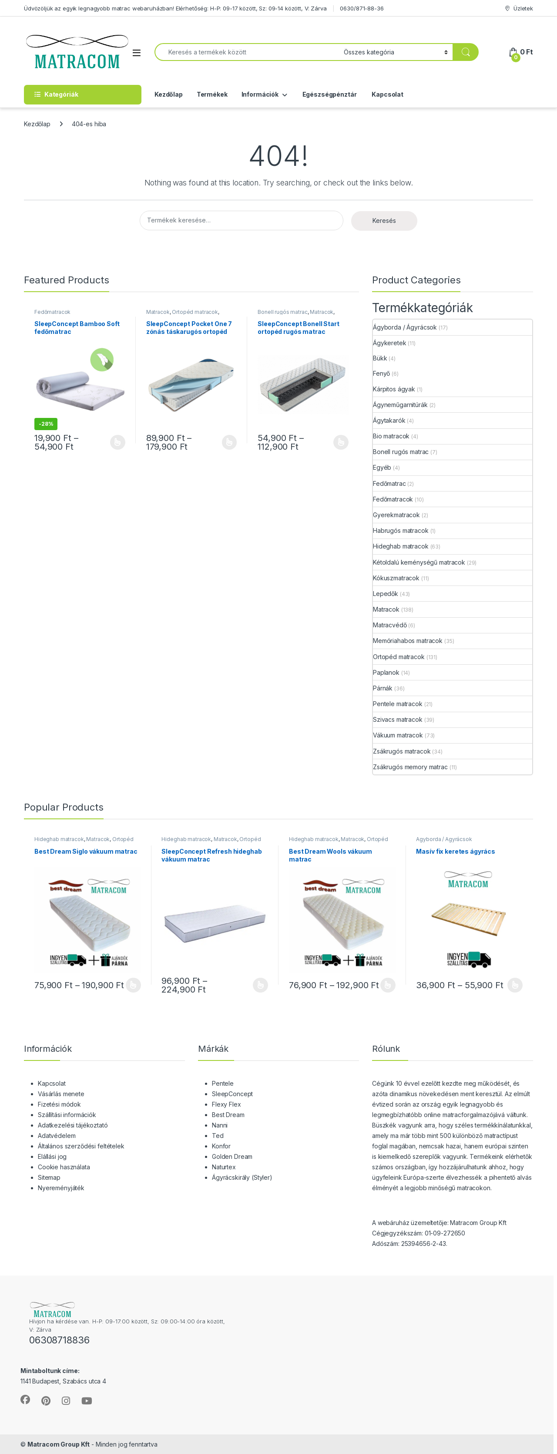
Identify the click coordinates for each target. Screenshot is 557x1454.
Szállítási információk (67, 1114)
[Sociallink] (25, 1399)
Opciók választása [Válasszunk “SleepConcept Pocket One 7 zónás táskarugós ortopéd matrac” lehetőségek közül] (229, 442)
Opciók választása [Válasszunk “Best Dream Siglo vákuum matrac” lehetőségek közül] (133, 985)
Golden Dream (232, 1156)
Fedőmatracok (52, 312)
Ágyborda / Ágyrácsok (405, 327)
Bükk (380, 358)
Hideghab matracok (401, 546)
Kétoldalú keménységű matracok (419, 562)
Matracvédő (390, 625)
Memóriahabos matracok (408, 640)
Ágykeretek (389, 343)
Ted (218, 1135)
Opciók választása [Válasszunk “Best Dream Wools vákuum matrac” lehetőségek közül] (388, 985)
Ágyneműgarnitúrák (400, 404)
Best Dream (228, 1114)
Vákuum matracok (398, 735)
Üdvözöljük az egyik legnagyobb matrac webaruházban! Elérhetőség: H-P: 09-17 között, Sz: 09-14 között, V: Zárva (175, 8)
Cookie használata (64, 1167)
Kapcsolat (386, 94)
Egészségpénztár (329, 94)
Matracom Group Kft (58, 1444)
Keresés (384, 220)
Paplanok (386, 672)
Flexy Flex (226, 1104)
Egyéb (382, 467)
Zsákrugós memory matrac (410, 767)
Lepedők (385, 593)
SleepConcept (232, 1093)
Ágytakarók (389, 420)
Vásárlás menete (61, 1093)
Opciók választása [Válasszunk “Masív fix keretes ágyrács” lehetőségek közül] (515, 985)
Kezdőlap (168, 94)
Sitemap (49, 1177)
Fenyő (381, 373)
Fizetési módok (59, 1104)
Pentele (223, 1083)
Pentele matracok (398, 703)
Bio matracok (391, 436)
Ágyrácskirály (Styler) (242, 1177)
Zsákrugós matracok (401, 751)
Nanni (220, 1125)
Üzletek (518, 8)
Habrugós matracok (401, 530)
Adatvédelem (56, 1135)
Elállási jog (52, 1156)
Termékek (212, 94)
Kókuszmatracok (396, 578)
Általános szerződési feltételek (81, 1146)
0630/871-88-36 (361, 8)
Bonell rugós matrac (282, 312)
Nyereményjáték (61, 1187)
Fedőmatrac (389, 483)
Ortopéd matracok (195, 312)
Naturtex (224, 1167)
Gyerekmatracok (396, 514)
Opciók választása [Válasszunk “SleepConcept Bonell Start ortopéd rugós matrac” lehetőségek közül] (341, 442)
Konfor (221, 1146)
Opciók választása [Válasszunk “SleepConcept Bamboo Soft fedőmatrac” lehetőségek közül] (117, 442)
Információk (260, 94)
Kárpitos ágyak (394, 389)
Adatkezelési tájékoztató (73, 1125)
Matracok (158, 312)
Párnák (383, 688)
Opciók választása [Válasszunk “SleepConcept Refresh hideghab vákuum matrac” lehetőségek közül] (260, 985)
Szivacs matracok (398, 719)
